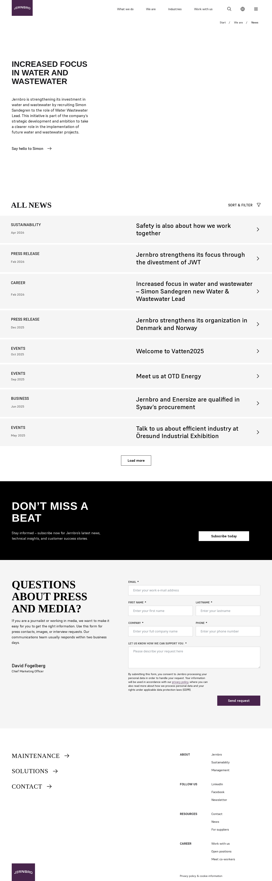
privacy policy (180, 683)
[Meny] (256, 9)
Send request (239, 702)
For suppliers (220, 829)
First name (136, 604)
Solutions (35, 771)
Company (134, 624)
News (215, 822)
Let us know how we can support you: (156, 645)
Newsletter (219, 800)
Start (223, 24)
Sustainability (220, 762)
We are (151, 9)
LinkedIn (217, 784)
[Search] (229, 9)
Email (132, 583)
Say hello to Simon (32, 150)
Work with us (203, 9)
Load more (136, 462)
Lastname (203, 604)
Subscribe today (224, 538)
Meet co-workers (223, 859)
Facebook (217, 792)
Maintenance (41, 755)
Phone (200, 624)
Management (220, 770)
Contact (32, 786)
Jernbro (216, 754)
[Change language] (242, 9)
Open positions (221, 851)
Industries (175, 9)
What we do (125, 9)
